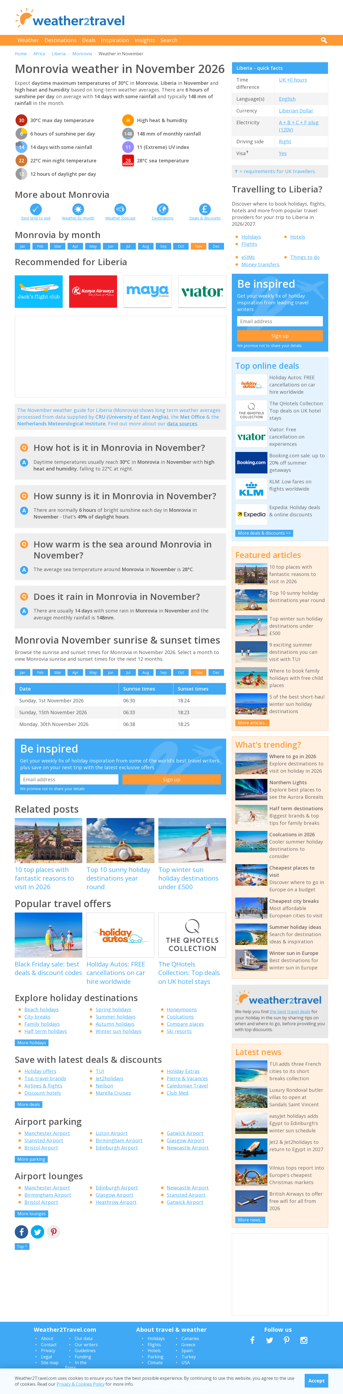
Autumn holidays (115, 1034)
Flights (249, 244)
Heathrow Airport (116, 1213)
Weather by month (78, 218)
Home (21, 54)
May (93, 246)
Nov (198, 246)
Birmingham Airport (119, 1151)
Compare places (185, 1034)
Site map (49, 1363)
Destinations (60, 40)
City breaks (37, 1027)
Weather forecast (120, 218)
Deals (89, 40)
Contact (49, 1345)
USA (185, 1363)
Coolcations (180, 1027)
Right (285, 141)
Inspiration (115, 40)
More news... (250, 1220)
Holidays (251, 236)
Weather (28, 40)
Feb (40, 246)
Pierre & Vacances (187, 1089)
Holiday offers (40, 1082)
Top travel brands (45, 1089)
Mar (57, 246)
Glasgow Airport (185, 1151)
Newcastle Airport (188, 1158)
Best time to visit (36, 218)
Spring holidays (113, 1020)
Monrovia (82, 54)
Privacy (48, 1350)
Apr (75, 246)
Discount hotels (42, 1103)
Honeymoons (182, 1020)
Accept (316, 1380)
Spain (187, 1350)
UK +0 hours (293, 79)
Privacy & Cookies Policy (81, 1384)
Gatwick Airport (185, 1143)
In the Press (76, 1365)
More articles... (252, 723)
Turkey (188, 1357)
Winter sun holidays (118, 1041)
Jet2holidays (110, 1089)
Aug (145, 246)
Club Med (177, 1103)
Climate (155, 1363)
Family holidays (42, 1034)
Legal (46, 1357)
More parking (31, 1170)
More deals (28, 1115)
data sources (182, 434)
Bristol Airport (41, 1158)
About (47, 1338)
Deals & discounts (205, 218)
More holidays (31, 1053)
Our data (83, 1338)
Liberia (59, 54)
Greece (188, 1345)
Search (169, 40)
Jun (110, 246)
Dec (216, 246)
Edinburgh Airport (117, 1158)
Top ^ (22, 1257)
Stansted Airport (43, 1151)
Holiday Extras (183, 1082)
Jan (22, 246)
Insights (145, 40)
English (287, 99)
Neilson (104, 1096)
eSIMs (248, 257)
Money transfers (260, 264)
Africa (39, 54)
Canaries (190, 1338)
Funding (83, 1357)
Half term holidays (45, 1041)
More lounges (31, 1224)
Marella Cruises (113, 1103)
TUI (100, 1082)
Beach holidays (41, 1020)
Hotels (297, 236)
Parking (155, 1357)
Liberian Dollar (296, 110)
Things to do (305, 257)
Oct (181, 246)
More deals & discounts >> (264, 533)
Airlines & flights (43, 1096)
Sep (163, 246)
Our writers (86, 1345)
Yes (283, 153)
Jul (128, 246)
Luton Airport (112, 1143)
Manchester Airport (47, 1143)
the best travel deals (290, 1012)
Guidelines (85, 1350)
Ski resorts (179, 1041)
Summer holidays (116, 1027)
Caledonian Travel (187, 1096)
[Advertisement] (230, 17)
